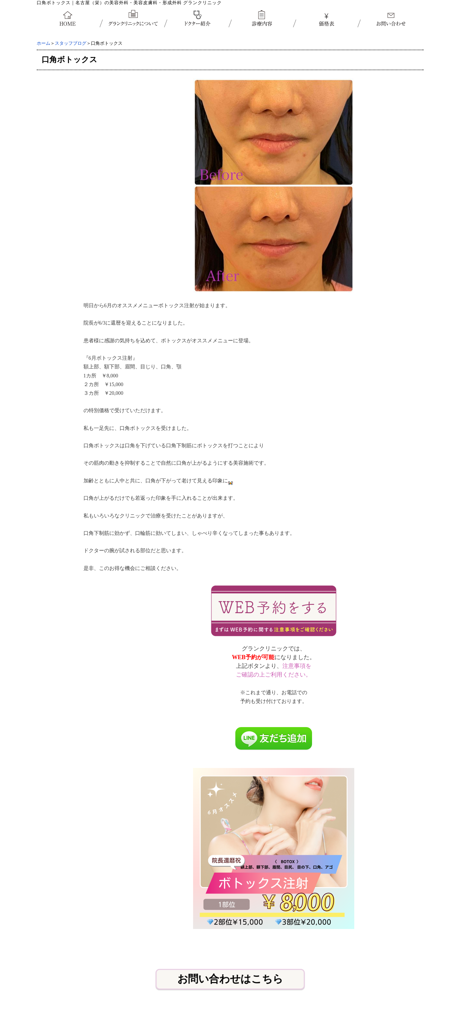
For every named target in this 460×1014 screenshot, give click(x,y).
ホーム (43, 43)
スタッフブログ (70, 43)
